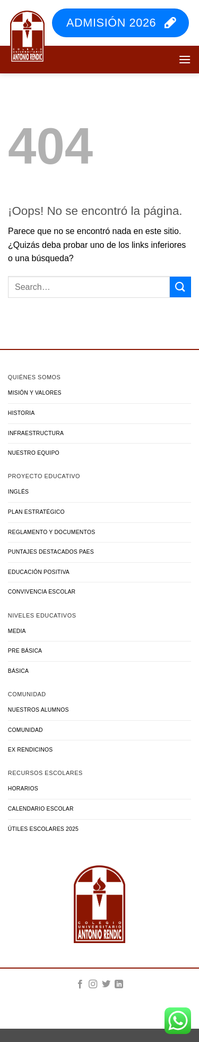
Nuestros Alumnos (38, 710)
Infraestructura (36, 433)
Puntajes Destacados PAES (51, 552)
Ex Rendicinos (30, 750)
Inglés (18, 492)
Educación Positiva (39, 572)
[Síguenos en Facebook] (80, 984)
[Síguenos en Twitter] (106, 984)
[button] (184, 59)
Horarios (23, 788)
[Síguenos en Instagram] (93, 984)
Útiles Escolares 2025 (43, 829)
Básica (18, 671)
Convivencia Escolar (42, 592)
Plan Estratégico (36, 512)
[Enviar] (180, 287)
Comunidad (25, 730)
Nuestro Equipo (33, 453)
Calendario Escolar (41, 809)
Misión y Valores (35, 393)
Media (17, 631)
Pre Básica (25, 651)
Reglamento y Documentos (52, 532)
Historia (21, 413)
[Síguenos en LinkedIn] (119, 984)
